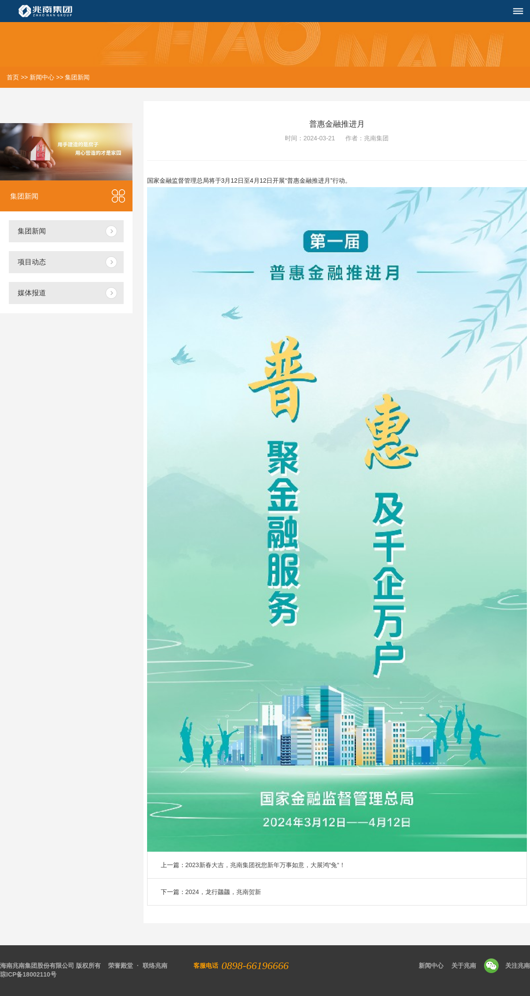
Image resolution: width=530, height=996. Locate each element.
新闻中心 (42, 77)
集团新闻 (77, 77)
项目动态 (32, 262)
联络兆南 (155, 965)
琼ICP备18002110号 (28, 974)
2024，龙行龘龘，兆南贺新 (223, 891)
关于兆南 (463, 965)
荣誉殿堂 (120, 965)
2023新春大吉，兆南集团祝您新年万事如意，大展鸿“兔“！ (265, 864)
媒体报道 (32, 293)
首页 (13, 77)
